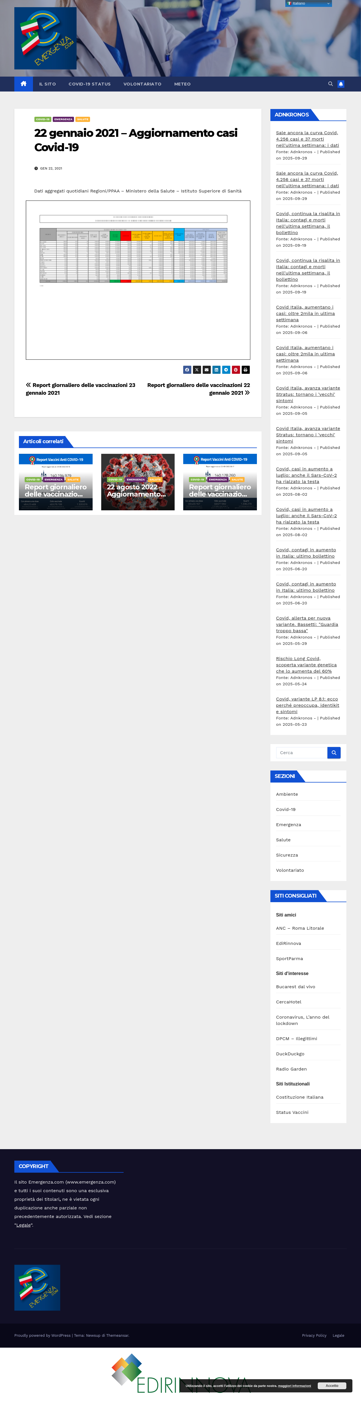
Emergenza (63, 119)
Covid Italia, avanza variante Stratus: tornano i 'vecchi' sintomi (308, 394)
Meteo (182, 84)
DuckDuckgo (290, 1053)
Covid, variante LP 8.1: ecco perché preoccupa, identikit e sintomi (307, 705)
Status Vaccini (292, 1112)
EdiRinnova (288, 943)
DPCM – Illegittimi (296, 1038)
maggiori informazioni (294, 1386)
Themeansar (117, 1335)
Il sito (47, 84)
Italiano (296, 3)
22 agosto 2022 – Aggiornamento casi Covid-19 (134, 494)
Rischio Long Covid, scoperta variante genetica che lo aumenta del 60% (306, 665)
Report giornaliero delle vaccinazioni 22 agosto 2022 (220, 494)
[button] (330, 84)
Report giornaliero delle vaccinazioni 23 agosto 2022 (55, 494)
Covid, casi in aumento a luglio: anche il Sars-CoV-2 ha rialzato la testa (306, 475)
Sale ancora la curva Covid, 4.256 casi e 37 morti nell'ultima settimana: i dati (307, 139)
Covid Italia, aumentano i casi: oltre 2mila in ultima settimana (305, 313)
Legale (23, 1225)
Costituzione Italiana (299, 1097)
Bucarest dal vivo (295, 986)
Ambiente (287, 794)
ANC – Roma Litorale (300, 928)
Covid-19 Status (90, 84)
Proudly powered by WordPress (43, 1335)
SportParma (289, 958)
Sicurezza (287, 855)
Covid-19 (43, 119)
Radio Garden (291, 1069)
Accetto (332, 1386)
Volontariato (143, 84)
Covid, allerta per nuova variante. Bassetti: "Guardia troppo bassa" (307, 624)
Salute (82, 119)
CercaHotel (288, 1002)
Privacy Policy (314, 1335)
